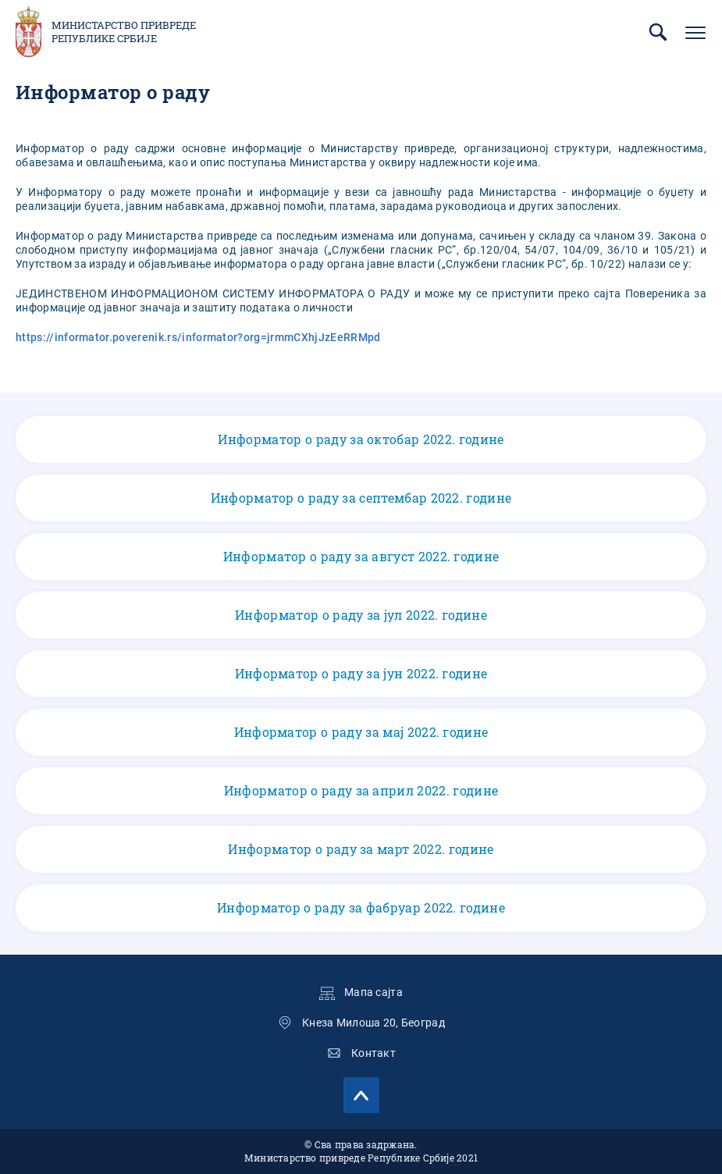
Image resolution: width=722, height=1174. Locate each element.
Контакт (373, 1053)
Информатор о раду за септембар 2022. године (361, 498)
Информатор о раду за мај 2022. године (361, 732)
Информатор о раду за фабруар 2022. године (361, 907)
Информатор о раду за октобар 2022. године (361, 439)
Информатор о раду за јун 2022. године (361, 673)
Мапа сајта (373, 992)
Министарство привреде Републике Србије (124, 32)
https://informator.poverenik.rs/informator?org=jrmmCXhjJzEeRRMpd (198, 337)
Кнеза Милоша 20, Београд (373, 1022)
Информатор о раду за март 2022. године (361, 849)
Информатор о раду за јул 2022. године (361, 615)
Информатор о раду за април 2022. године (361, 790)
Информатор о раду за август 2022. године (361, 556)
